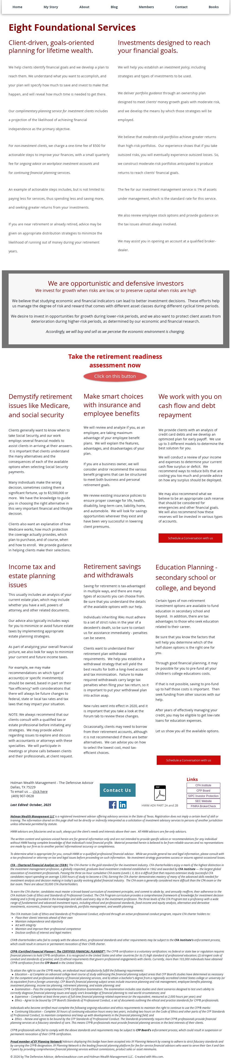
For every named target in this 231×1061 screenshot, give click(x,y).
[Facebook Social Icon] (113, 805)
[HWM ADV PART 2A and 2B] (160, 796)
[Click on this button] (115, 376)
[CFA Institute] (203, 785)
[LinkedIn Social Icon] (123, 805)
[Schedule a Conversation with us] (190, 538)
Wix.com (157, 1056)
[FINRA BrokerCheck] (203, 806)
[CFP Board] (203, 790)
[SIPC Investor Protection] (203, 795)
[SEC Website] (203, 801)
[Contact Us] (118, 790)
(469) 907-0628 (22, 796)
